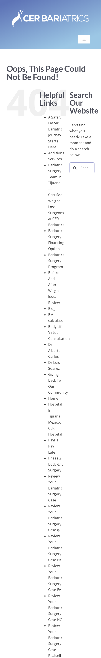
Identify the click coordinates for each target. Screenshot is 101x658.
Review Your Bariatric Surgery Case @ (55, 518)
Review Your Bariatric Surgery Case (55, 488)
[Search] (75, 167)
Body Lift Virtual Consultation (59, 332)
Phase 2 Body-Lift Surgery (55, 464)
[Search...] (82, 167)
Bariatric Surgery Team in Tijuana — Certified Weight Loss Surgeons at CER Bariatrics (56, 195)
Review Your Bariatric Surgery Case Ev (55, 577)
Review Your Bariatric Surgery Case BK (55, 548)
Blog (52, 308)
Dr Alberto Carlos (54, 350)
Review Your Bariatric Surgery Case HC (55, 607)
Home (53, 398)
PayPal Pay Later (53, 446)
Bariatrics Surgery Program (56, 260)
